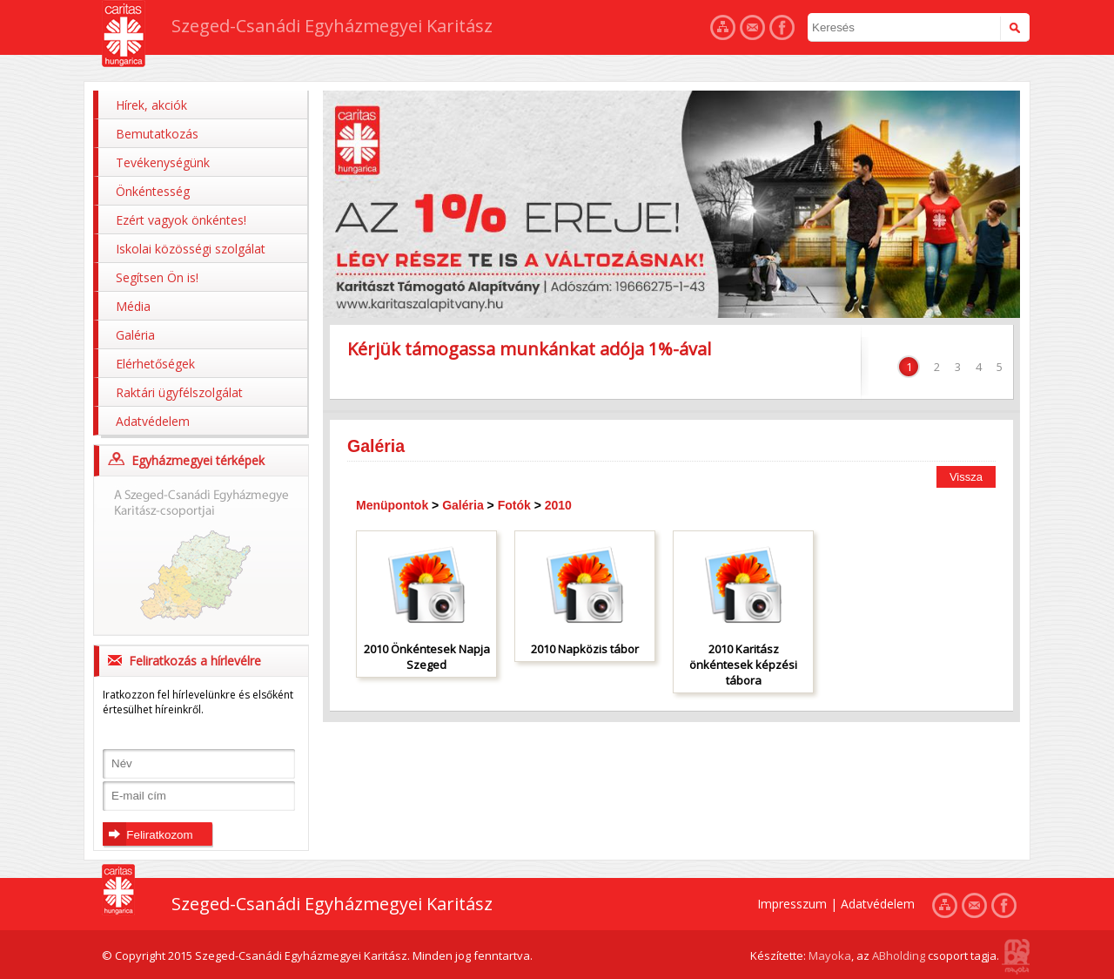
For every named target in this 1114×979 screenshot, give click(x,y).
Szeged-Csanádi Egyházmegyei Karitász (332, 25)
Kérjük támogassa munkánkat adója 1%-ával (529, 349)
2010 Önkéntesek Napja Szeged (427, 656)
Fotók (514, 505)
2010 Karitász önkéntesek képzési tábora (743, 664)
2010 (558, 505)
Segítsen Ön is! (157, 277)
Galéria (135, 335)
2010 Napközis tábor (585, 649)
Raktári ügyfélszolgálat (179, 392)
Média (133, 306)
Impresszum (792, 903)
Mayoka (830, 955)
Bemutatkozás (157, 133)
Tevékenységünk (163, 162)
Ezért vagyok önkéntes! (181, 220)
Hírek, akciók (151, 105)
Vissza (966, 476)
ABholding (898, 955)
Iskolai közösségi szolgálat (190, 248)
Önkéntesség (153, 191)
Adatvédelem (153, 421)
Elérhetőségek (155, 363)
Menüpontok (392, 505)
